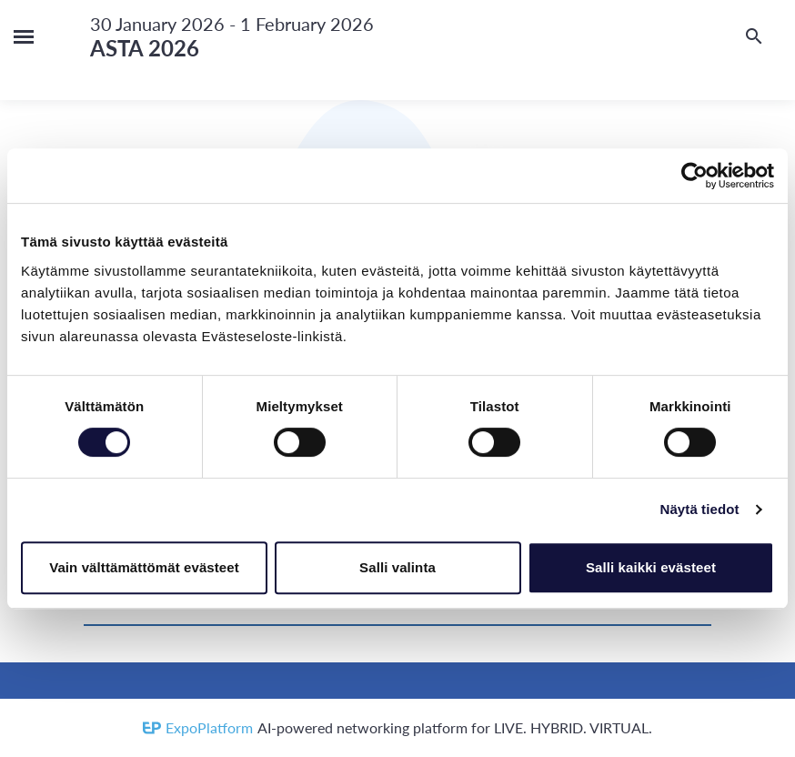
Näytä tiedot (700, 509)
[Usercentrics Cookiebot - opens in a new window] (694, 175)
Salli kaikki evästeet (651, 567)
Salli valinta (397, 567)
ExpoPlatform (209, 727)
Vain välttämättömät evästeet (144, 567)
